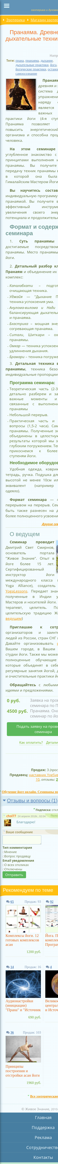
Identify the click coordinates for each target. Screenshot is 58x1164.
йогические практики (31, 69)
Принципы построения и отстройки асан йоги (23, 1070)
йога (53, 65)
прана (20, 60)
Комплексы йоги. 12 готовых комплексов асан (22, 940)
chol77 (11, 816)
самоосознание (26, 73)
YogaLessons (16, 591)
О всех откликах (16, 865)
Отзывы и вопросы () (32, 800)
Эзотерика (15, 19)
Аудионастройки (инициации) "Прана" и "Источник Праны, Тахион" (23, 1006)
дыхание (46, 60)
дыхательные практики (32, 65)
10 (38, 779)
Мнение (10, 852)
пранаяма (32, 60)
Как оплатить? (31, 742)
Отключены (13, 869)
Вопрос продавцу (17, 856)
